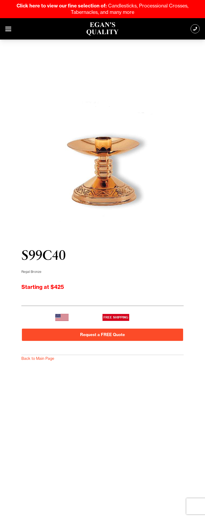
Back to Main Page (37, 358)
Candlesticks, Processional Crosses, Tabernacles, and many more (102, 9)
